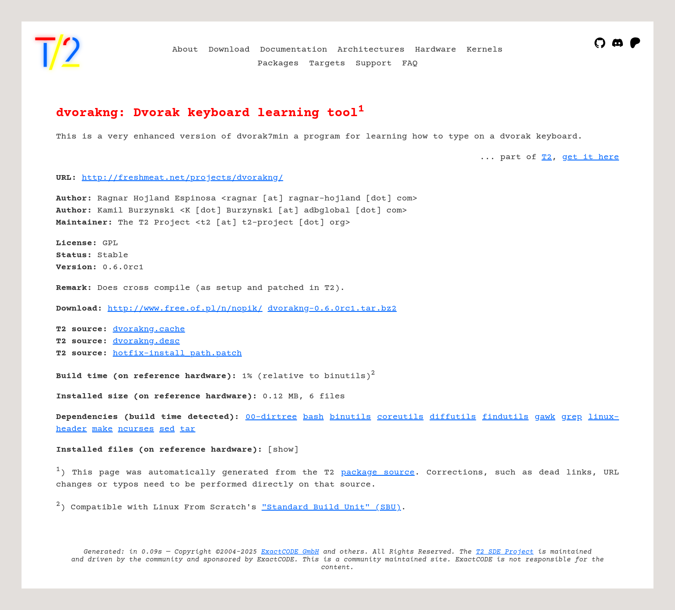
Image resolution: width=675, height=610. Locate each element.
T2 (547, 157)
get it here (590, 157)
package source (378, 473)
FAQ (410, 63)
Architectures (371, 50)
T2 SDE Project (504, 552)
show (283, 450)
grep (571, 417)
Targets (327, 63)
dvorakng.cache (149, 329)
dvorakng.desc (146, 341)
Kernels (485, 50)
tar (187, 429)
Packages (278, 63)
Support (374, 63)
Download (229, 50)
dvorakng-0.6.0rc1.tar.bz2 (332, 309)
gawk (545, 417)
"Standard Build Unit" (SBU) (331, 507)
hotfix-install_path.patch (177, 353)
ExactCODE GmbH (290, 552)
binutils (350, 417)
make (102, 429)
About (185, 50)
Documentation (293, 50)
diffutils (453, 417)
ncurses (136, 429)
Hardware (435, 50)
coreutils (400, 417)
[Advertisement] (593, 228)
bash (313, 417)
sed (167, 429)
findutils (505, 417)
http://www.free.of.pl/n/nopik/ (185, 309)
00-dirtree (271, 417)
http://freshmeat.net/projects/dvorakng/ (182, 178)
